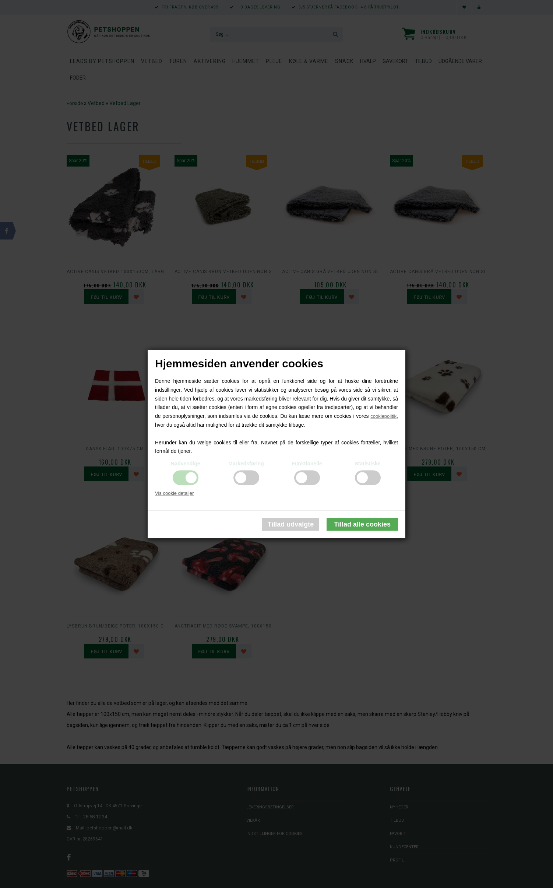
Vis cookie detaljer (174, 493)
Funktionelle (307, 463)
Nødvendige (185, 463)
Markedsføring (246, 463)
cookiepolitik (383, 416)
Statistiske (367, 463)
